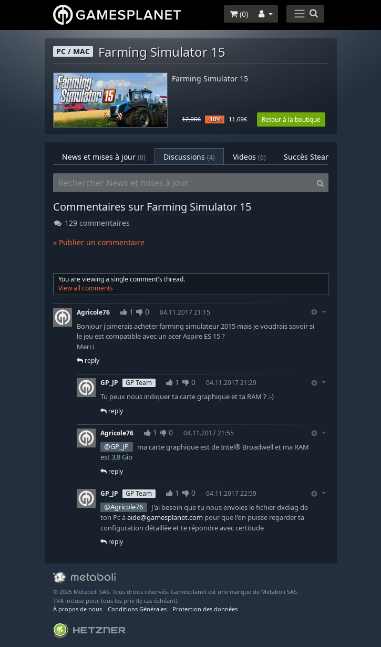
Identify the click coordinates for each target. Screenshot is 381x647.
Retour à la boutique (291, 119)
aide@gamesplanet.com (165, 517)
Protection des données (205, 609)
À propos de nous (77, 609)
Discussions (189, 157)
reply (88, 360)
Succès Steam (315, 157)
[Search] (320, 182)
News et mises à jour (104, 157)
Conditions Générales (137, 609)
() (239, 14)
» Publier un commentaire (99, 242)
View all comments (85, 288)
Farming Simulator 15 (210, 79)
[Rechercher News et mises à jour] (183, 182)
